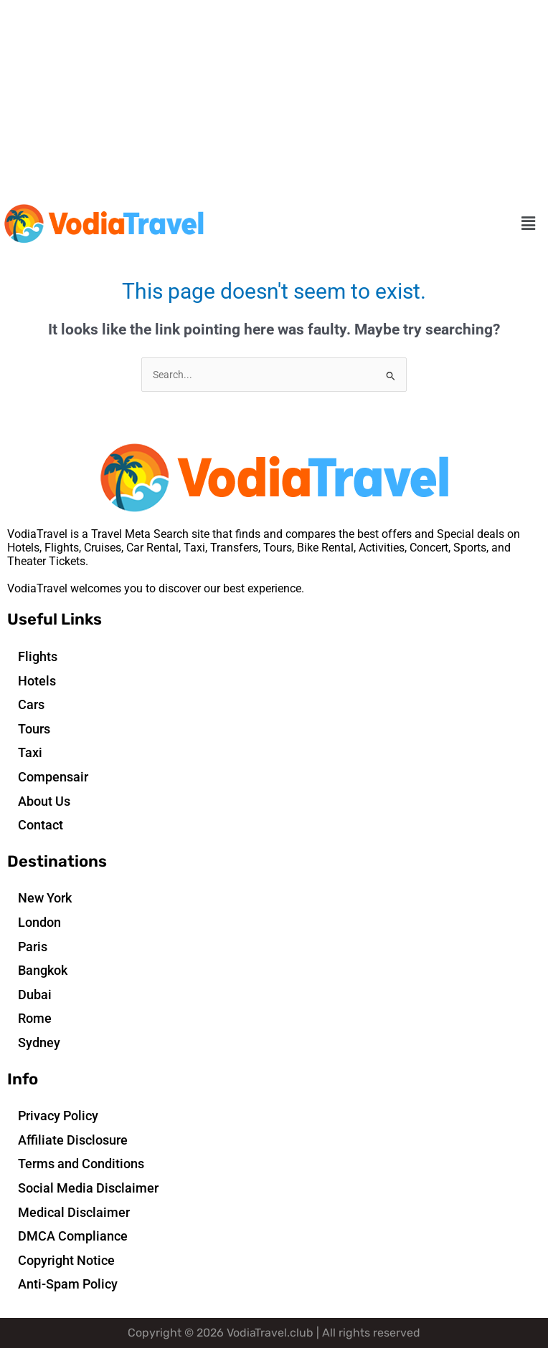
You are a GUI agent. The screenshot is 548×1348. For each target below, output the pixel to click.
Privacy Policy (58, 1115)
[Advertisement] (274, 100)
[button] (528, 224)
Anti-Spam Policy (68, 1283)
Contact (40, 824)
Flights (37, 656)
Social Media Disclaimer (88, 1187)
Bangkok (42, 970)
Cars (31, 704)
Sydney (39, 1042)
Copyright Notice (66, 1260)
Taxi (30, 752)
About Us (44, 801)
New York (45, 897)
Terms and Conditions (81, 1163)
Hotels (37, 680)
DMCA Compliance (73, 1235)
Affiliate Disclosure (73, 1139)
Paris (32, 946)
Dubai (35, 994)
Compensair (53, 776)
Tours (34, 728)
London (39, 922)
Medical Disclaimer (74, 1212)
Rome (35, 1018)
